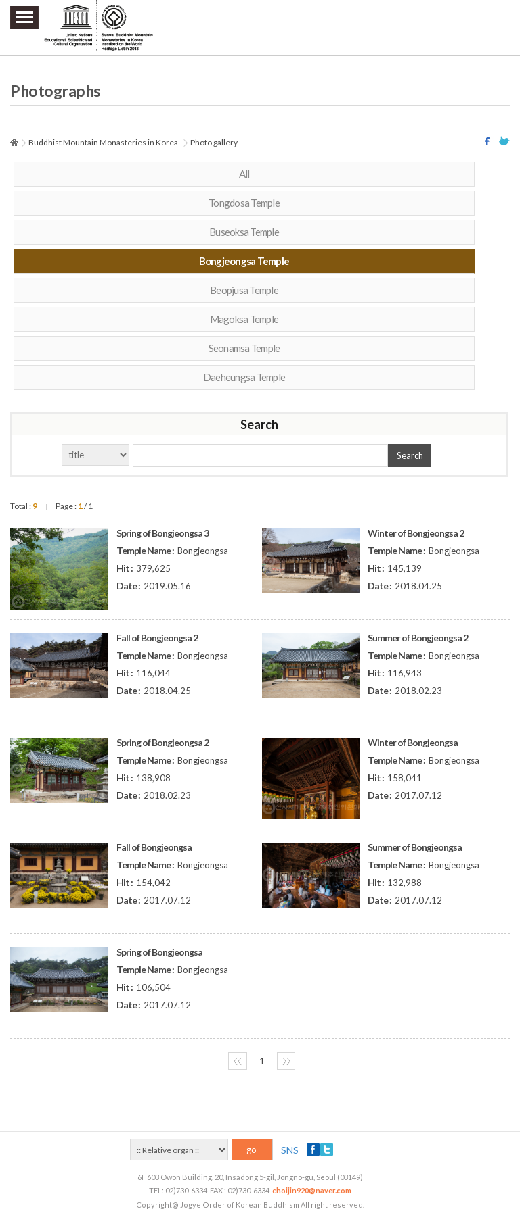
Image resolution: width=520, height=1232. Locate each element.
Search (410, 455)
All (244, 174)
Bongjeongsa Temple (244, 261)
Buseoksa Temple (244, 232)
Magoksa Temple (244, 319)
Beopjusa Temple (244, 290)
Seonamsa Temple (244, 348)
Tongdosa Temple (244, 203)
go (251, 1149)
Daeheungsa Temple (244, 377)
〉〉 (286, 1061)
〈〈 (238, 1061)
